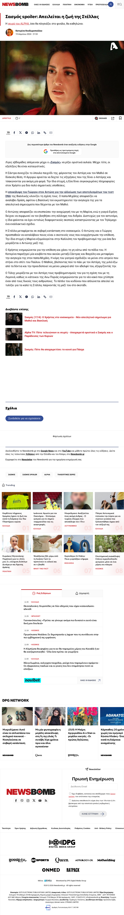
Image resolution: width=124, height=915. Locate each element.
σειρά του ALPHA (18, 23)
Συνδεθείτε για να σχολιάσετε (24, 418)
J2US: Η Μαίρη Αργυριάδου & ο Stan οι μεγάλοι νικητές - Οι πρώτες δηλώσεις (81, 734)
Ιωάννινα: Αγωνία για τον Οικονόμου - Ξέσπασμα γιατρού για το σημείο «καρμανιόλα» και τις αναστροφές (45, 519)
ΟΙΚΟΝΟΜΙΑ (79, 5)
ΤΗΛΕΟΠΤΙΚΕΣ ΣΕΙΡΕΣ (66, 475)
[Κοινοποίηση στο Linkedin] (38, 132)
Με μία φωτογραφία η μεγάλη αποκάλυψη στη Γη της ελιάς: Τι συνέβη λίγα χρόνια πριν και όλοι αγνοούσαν (48, 738)
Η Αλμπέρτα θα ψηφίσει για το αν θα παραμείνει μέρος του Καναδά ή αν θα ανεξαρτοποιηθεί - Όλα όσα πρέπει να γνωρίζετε (61, 650)
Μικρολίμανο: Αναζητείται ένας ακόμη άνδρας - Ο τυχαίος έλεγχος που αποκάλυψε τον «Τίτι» (77, 517)
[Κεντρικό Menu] (119, 4)
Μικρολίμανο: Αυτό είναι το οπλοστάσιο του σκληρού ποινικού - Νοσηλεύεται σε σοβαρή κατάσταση (16, 736)
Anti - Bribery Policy (102, 828)
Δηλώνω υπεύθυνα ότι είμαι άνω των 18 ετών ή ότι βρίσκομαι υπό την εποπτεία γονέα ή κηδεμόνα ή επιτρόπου (92, 803)
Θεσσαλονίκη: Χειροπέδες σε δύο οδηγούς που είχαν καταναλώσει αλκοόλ (59, 607)
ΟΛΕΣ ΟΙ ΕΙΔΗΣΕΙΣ (42, 5)
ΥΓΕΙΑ (90, 5)
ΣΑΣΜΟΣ (11, 475)
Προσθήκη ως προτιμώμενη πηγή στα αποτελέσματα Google (61, 151)
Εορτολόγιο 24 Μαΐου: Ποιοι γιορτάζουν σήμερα (76, 557)
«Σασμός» (55, 162)
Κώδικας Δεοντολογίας (61, 828)
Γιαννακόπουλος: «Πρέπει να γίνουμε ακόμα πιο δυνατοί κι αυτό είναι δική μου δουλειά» (60, 622)
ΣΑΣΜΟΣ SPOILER (30, 475)
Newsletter (27, 459)
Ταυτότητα (6, 828)
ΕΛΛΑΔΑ (56, 5)
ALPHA (47, 475)
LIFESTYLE (6, 118)
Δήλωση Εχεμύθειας (38, 828)
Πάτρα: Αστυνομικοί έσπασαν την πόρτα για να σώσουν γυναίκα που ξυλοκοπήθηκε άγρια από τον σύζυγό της (107, 519)
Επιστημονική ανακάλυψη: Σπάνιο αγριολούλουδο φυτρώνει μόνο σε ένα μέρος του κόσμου (107, 560)
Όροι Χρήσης (20, 828)
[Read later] (120, 118)
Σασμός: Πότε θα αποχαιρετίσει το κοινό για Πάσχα (54, 349)
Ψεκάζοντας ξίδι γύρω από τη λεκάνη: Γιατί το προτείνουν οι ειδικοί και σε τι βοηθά (46, 560)
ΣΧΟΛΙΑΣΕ (101, 118)
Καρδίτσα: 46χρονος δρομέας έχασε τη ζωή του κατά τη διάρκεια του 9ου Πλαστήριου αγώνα (14, 517)
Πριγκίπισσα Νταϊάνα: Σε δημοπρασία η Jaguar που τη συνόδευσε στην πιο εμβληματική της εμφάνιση (61, 636)
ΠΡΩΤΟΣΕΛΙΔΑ (102, 5)
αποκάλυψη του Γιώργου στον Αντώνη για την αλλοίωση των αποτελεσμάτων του (58, 192)
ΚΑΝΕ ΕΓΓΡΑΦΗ (93, 814)
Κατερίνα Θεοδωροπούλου (29, 31)
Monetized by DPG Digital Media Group (71, 881)
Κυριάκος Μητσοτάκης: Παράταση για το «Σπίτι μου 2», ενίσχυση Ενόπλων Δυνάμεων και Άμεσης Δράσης (14, 562)
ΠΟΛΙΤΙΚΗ (67, 5)
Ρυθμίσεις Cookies (82, 828)
